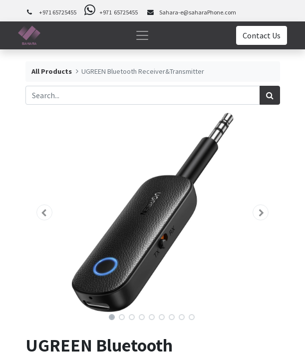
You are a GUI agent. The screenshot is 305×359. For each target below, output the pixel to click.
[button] (44, 212)
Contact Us (262, 35)
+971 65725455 (57, 12)
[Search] (270, 95)
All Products (51, 71)
